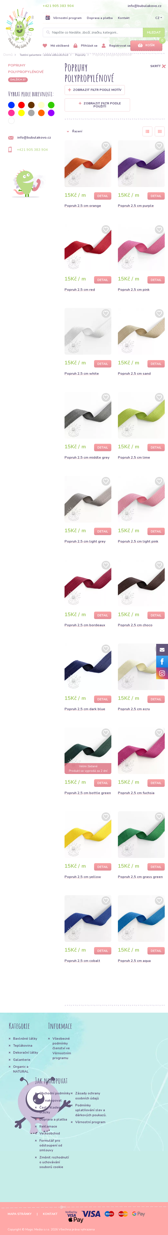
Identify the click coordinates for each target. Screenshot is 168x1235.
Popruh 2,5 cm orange (83, 205)
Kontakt (124, 18)
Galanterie (21, 1060)
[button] (100, 131)
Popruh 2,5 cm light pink (138, 541)
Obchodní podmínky (54, 1093)
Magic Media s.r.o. (37, 1229)
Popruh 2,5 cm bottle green (88, 793)
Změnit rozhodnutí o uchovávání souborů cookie (54, 1162)
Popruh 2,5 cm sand (134, 373)
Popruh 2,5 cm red (80, 289)
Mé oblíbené (56, 46)
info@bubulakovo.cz (144, 5)
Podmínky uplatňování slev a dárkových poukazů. (91, 1110)
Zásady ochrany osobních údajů (87, 1095)
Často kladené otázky (51, 1109)
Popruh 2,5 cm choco (135, 625)
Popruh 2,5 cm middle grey (87, 457)
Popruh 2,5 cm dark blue (85, 709)
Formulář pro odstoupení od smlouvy (50, 1145)
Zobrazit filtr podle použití (100, 105)
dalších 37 (18, 79)
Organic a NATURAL (20, 1069)
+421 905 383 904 (58, 5)
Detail (102, 196)
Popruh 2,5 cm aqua (134, 960)
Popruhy (80, 55)
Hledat (154, 32)
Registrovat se (116, 46)
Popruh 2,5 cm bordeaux (85, 625)
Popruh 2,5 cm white (82, 373)
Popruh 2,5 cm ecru (134, 709)
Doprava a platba (100, 18)
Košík (146, 45)
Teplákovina (22, 1045)
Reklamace (48, 1126)
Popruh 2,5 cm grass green (140, 876)
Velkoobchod (49, 1133)
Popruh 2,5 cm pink (134, 289)
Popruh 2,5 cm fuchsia (136, 793)
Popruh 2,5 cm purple (136, 205)
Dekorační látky (25, 1052)
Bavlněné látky (25, 1038)
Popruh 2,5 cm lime (134, 457)
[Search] (104, 32)
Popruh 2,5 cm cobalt (82, 960)
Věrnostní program (63, 18)
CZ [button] (157, 18)
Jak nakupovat (50, 1100)
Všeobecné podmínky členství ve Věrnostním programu (61, 1048)
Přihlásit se (85, 46)
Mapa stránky (20, 1214)
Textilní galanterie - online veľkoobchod (44, 55)
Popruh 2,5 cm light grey (85, 541)
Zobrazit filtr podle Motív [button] (97, 90)
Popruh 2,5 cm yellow (83, 876)
